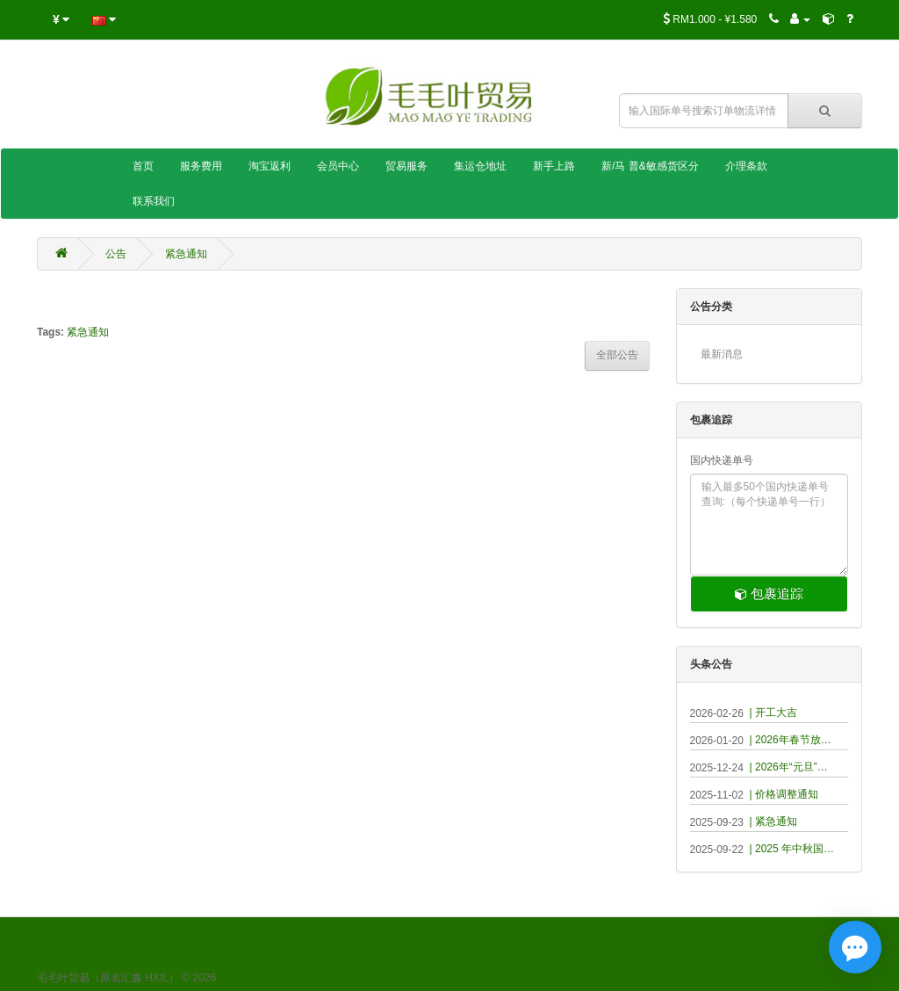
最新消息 (722, 354)
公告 (115, 254)
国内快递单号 (721, 460)
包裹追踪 (769, 593)
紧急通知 (186, 254)
